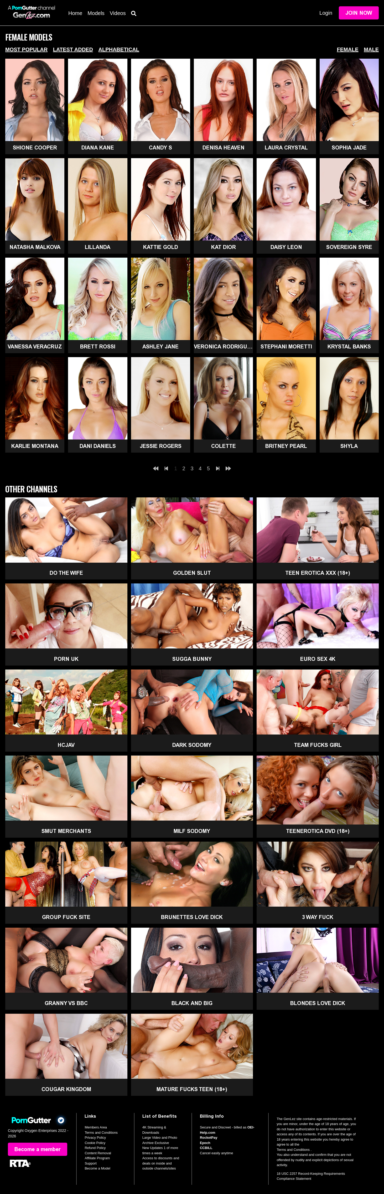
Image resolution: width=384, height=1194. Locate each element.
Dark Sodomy (191, 745)
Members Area (96, 1127)
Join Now (358, 13)
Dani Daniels (98, 446)
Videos (118, 13)
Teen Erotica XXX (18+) (317, 573)
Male (371, 49)
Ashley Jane (160, 346)
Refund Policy (95, 1148)
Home (75, 13)
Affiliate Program (97, 1158)
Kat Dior (223, 247)
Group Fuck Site (66, 917)
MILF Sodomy (192, 831)
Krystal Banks (349, 346)
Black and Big (192, 1003)
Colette (223, 446)
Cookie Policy (95, 1143)
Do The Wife (66, 573)
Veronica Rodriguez (223, 346)
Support (91, 1163)
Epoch (205, 1143)
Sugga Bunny (192, 659)
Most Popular (26, 49)
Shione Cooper (35, 147)
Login (325, 13)
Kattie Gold (160, 247)
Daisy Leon (286, 247)
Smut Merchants (66, 831)
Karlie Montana (34, 446)
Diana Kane (97, 147)
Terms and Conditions (101, 1133)
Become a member (37, 1149)
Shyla (349, 446)
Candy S (160, 147)
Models (95, 13)
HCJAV (66, 745)
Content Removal (98, 1153)
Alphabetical (118, 49)
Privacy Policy (95, 1138)
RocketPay (208, 1138)
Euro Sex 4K (317, 659)
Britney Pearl (286, 446)
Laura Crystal (286, 147)
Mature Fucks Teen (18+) (192, 1089)
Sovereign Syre (349, 247)
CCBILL (206, 1148)
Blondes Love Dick (317, 1003)
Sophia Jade (349, 147)
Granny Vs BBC (66, 1003)
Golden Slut (192, 573)
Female (348, 49)
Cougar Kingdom (66, 1089)
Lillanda (97, 247)
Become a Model (97, 1168)
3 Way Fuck (317, 917)
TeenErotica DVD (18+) (318, 831)
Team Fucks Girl (318, 745)
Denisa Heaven (224, 147)
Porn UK (66, 659)
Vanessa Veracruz (35, 346)
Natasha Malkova (34, 247)
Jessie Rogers (160, 446)
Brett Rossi (97, 346)
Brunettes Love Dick (192, 917)
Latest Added (73, 49)
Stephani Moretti (286, 346)
